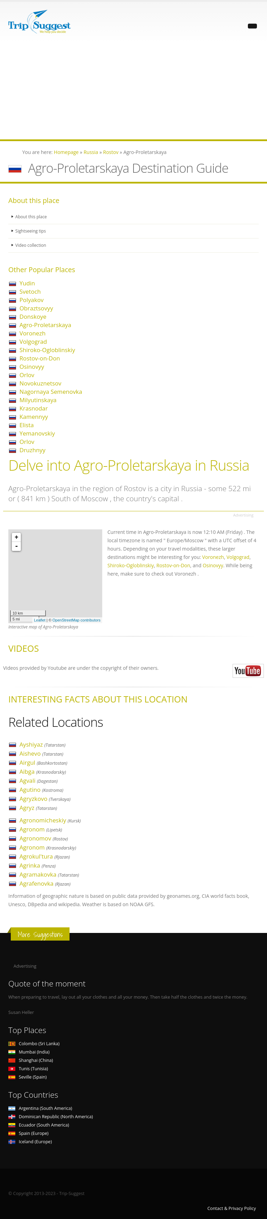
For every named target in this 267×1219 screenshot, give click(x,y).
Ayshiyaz (42, 744)
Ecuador (38, 1125)
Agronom (40, 829)
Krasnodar (33, 408)
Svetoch (30, 291)
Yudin (27, 283)
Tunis (28, 1069)
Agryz (38, 808)
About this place (31, 217)
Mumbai (28, 1052)
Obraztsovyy (36, 308)
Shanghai (30, 1060)
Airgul (43, 762)
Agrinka (37, 865)
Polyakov (31, 300)
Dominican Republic (50, 1117)
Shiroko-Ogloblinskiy (47, 350)
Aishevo (41, 753)
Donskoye (32, 316)
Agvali (38, 781)
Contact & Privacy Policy (231, 1208)
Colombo (33, 1044)
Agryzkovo (45, 799)
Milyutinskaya (38, 400)
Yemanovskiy (37, 433)
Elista (26, 425)
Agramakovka (49, 874)
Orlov (26, 375)
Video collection (31, 245)
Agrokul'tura (44, 856)
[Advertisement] (133, 90)
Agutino (41, 790)
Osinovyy (31, 367)
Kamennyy (33, 417)
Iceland (30, 1142)
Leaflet (40, 620)
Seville (27, 1077)
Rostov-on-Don (39, 358)
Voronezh (32, 333)
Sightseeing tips (31, 231)
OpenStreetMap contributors (76, 620)
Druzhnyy (32, 450)
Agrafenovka (45, 883)
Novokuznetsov (40, 383)
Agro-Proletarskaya (45, 325)
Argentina (40, 1108)
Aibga (42, 771)
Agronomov (43, 838)
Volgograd (33, 342)
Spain (28, 1133)
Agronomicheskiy (50, 820)
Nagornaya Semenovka (50, 392)
